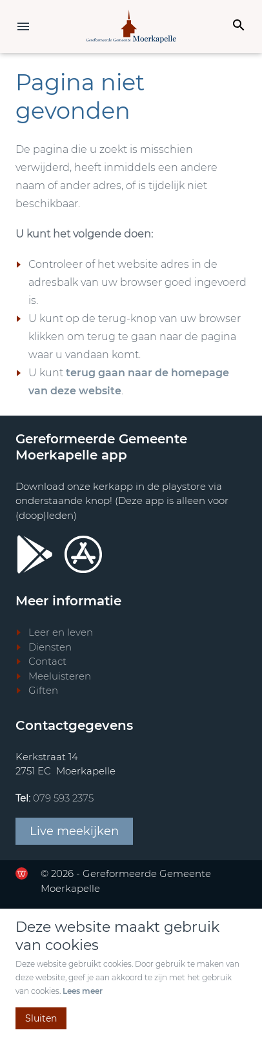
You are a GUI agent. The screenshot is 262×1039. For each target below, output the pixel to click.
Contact (47, 661)
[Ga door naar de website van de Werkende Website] (21, 873)
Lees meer (83, 991)
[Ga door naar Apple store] (83, 554)
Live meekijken (74, 831)
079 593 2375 (63, 798)
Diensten (50, 647)
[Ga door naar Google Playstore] (34, 554)
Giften (43, 690)
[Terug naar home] (130, 26)
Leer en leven (60, 632)
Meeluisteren (59, 676)
